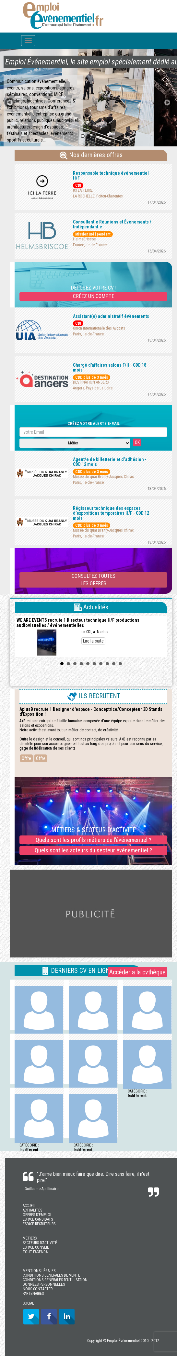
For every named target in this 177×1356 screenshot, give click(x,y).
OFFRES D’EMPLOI (37, 1215)
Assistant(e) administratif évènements (111, 316)
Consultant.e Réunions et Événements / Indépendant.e (112, 224)
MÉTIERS (30, 1238)
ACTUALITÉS (32, 1210)
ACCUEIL (29, 1205)
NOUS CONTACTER (38, 1289)
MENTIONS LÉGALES (39, 1270)
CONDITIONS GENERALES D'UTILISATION (55, 1280)
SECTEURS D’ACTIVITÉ (40, 1243)
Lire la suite (93, 641)
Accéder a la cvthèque (137, 972)
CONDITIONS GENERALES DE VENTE (51, 1275)
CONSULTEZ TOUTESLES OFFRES (93, 580)
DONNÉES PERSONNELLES (44, 1284)
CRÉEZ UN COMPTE (93, 296)
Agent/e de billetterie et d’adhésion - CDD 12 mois (110, 462)
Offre (26, 758)
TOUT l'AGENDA (35, 1252)
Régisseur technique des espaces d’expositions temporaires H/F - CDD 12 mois (111, 513)
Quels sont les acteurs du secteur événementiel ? (93, 850)
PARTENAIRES (33, 1293)
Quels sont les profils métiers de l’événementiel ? (93, 839)
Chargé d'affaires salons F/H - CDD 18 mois (109, 367)
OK (137, 442)
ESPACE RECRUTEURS (39, 1224)
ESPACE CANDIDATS (38, 1219)
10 (120, 663)
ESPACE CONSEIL (36, 1247)
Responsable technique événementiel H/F (111, 175)
